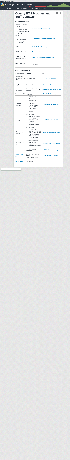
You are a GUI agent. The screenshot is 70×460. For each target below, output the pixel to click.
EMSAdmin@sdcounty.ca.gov (51, 150)
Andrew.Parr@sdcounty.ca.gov (51, 84)
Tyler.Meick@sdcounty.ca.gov (51, 119)
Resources (6, 10)
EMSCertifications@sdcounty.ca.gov (41, 28)
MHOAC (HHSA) (20, 161)
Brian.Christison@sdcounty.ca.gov (51, 89)
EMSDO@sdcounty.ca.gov (51, 155)
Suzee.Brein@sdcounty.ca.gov (51, 104)
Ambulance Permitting (40, 8)
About (9, 8)
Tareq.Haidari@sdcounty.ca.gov (51, 93)
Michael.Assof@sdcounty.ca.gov (51, 132)
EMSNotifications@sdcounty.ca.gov (41, 46)
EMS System (55, 8)
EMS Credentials (22, 8)
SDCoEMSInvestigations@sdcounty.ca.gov (43, 57)
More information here (38, 51)
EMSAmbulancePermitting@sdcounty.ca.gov (43, 38)
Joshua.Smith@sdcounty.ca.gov (51, 143)
